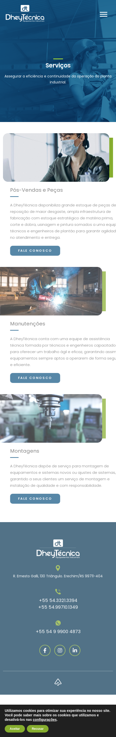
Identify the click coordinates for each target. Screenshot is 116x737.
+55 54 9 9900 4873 (58, 646)
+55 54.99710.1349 (58, 622)
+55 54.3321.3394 (58, 615)
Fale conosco (50, 250)
